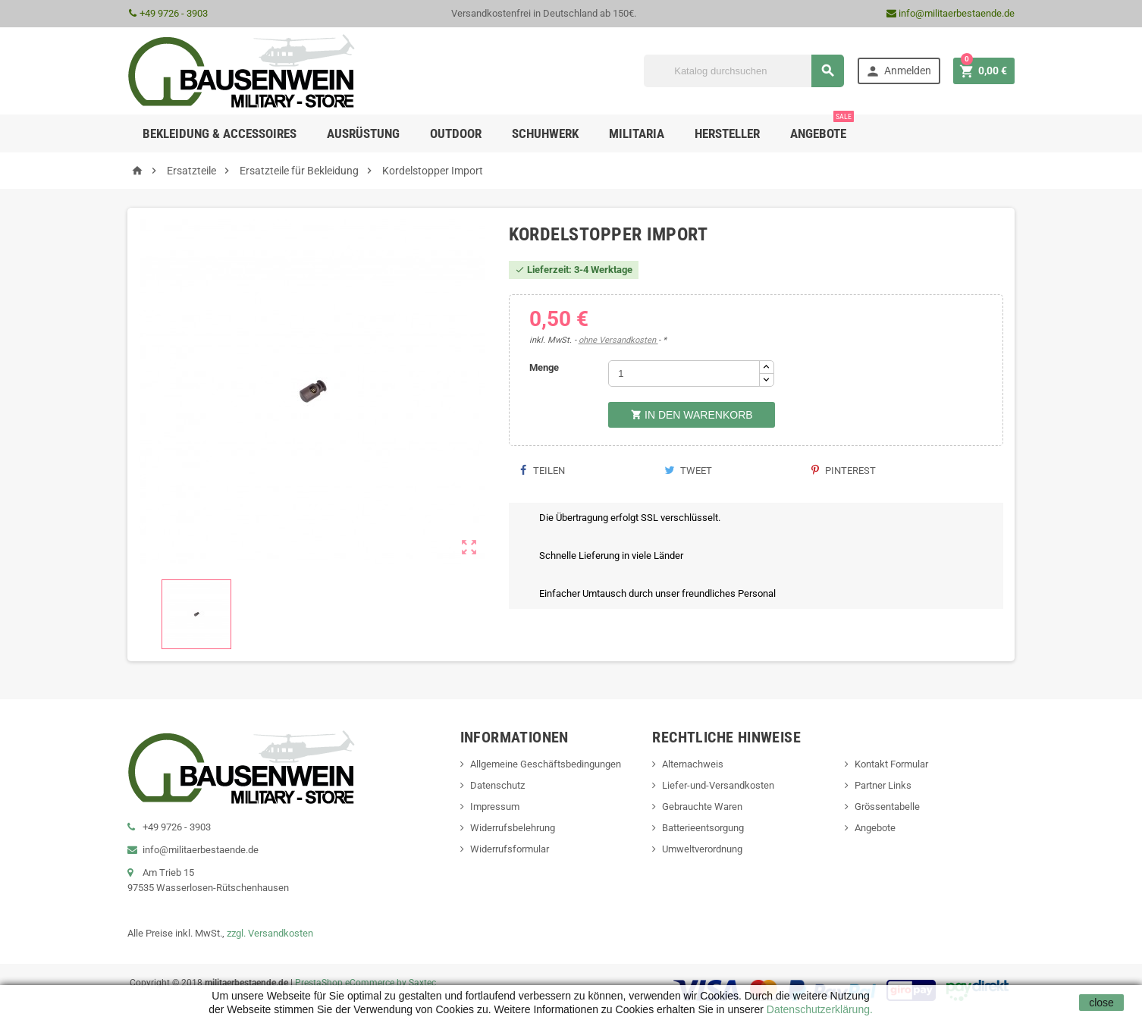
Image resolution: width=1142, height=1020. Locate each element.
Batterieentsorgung (703, 827)
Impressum (494, 806)
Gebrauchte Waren (702, 806)
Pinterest (843, 470)
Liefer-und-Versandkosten (718, 785)
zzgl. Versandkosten (270, 933)
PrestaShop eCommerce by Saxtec (365, 983)
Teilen (542, 470)
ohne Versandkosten (618, 340)
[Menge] (684, 373)
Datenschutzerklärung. (818, 1009)
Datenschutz (497, 785)
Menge (544, 367)
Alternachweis (692, 764)
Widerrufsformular (509, 849)
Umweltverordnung (702, 849)
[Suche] (744, 71)
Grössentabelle (887, 806)
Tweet (688, 470)
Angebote (822, 128)
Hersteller (727, 133)
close (1101, 1002)
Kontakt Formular (891, 764)
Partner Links (883, 785)
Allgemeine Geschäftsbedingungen (545, 764)
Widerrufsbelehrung (512, 827)
